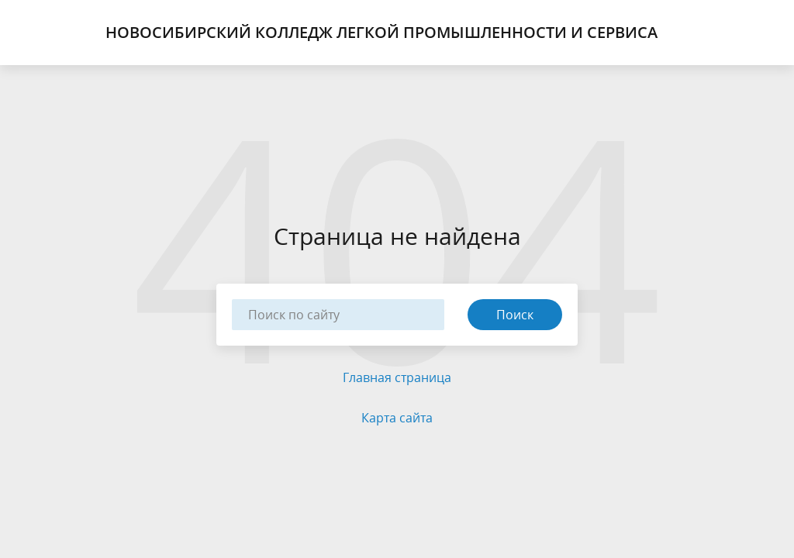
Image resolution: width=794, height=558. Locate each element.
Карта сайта (397, 417)
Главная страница (397, 377)
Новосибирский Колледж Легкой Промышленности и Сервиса (381, 32)
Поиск (514, 314)
